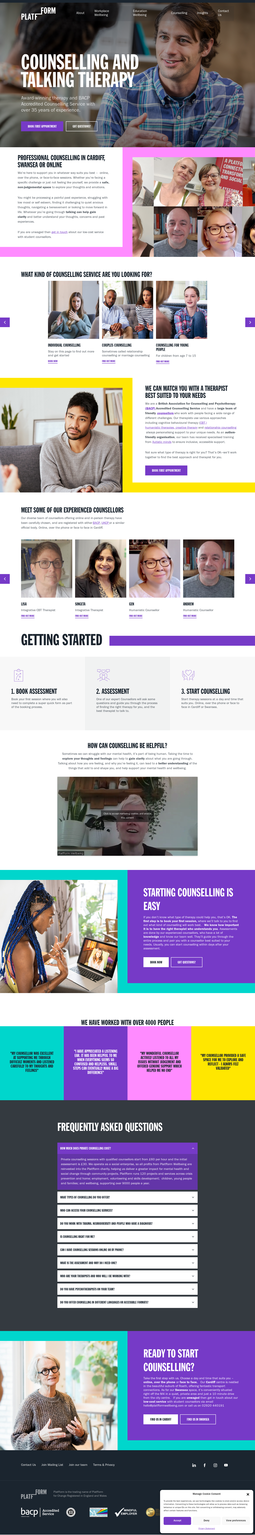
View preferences (236, 1521)
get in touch (60, 230)
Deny (206, 1521)
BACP (96, 520)
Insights (205, 12)
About (91, 12)
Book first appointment (42, 123)
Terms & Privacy (104, 1462)
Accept (177, 1521)
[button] (248, 1494)
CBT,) (203, 420)
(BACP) (150, 406)
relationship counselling (220, 425)
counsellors (165, 411)
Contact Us (226, 12)
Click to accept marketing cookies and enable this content (127, 813)
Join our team (78, 1462)
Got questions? (83, 123)
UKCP (105, 520)
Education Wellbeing (154, 12)
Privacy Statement (207, 1529)
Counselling (184, 12)
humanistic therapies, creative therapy (171, 425)
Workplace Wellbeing (117, 12)
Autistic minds (161, 439)
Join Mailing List (52, 1462)
